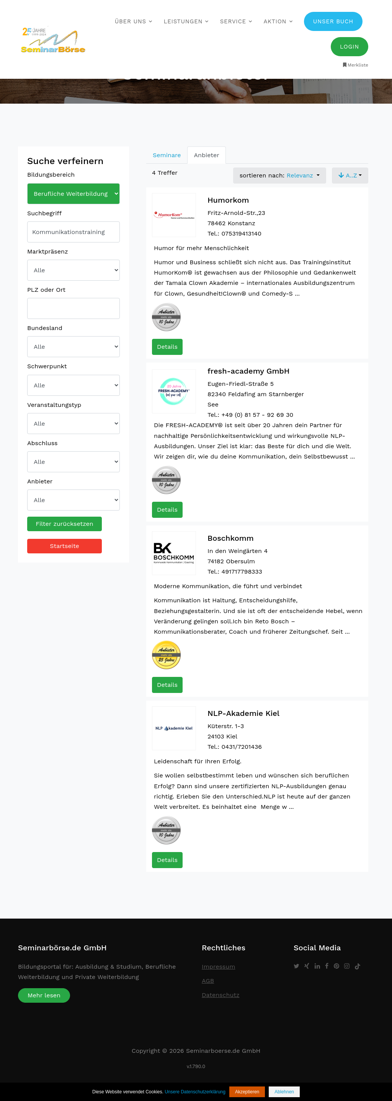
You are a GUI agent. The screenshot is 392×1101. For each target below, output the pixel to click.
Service (233, 21)
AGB (208, 980)
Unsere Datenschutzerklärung (195, 1091)
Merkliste (355, 65)
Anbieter (39, 481)
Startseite (64, 546)
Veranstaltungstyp (54, 404)
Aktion (274, 21)
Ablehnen (284, 1091)
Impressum (218, 966)
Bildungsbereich (51, 174)
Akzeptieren (247, 1091)
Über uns (130, 21)
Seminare (167, 155)
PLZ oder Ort (46, 289)
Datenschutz (221, 995)
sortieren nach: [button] (277, 175)
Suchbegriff (44, 213)
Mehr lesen (44, 995)
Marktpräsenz (47, 251)
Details (167, 346)
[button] (350, 176)
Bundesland (44, 328)
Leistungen (183, 21)
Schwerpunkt (47, 366)
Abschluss (42, 443)
